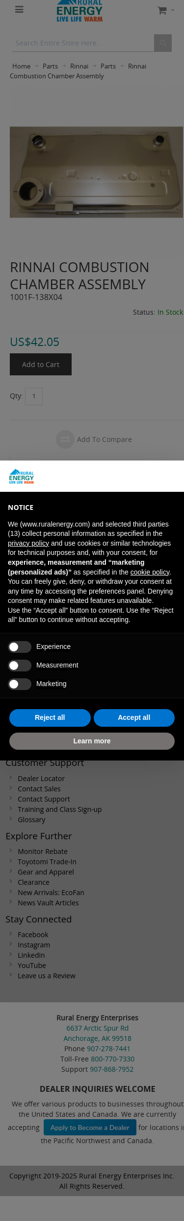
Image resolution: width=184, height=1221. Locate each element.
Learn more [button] (91, 741)
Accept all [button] (134, 717)
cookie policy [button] (150, 572)
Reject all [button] (50, 717)
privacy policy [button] (28, 543)
